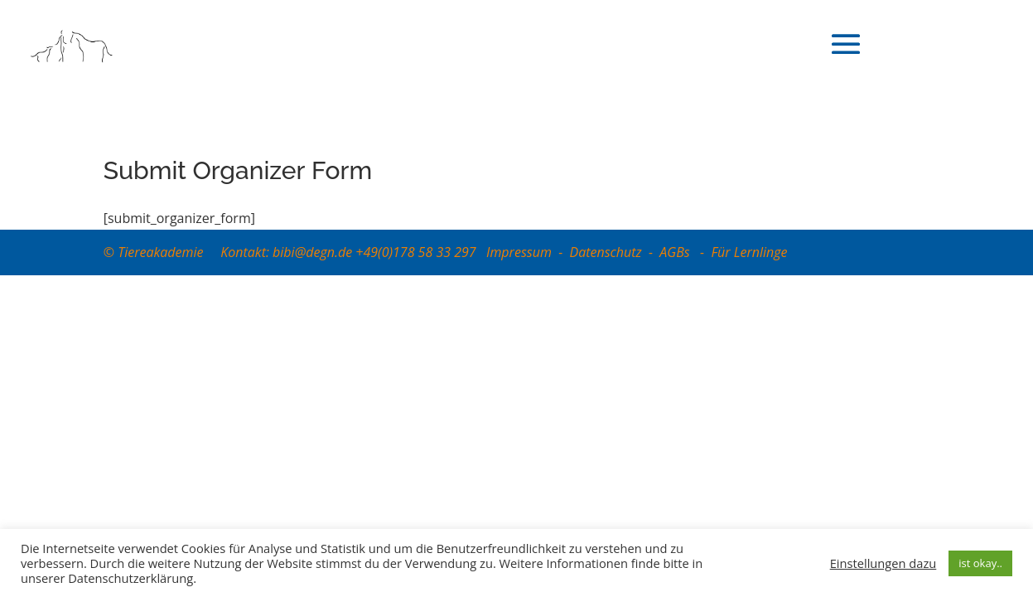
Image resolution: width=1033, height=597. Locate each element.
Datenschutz (606, 252)
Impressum (519, 252)
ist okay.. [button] (980, 563)
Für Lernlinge (749, 252)
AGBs (676, 252)
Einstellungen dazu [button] (883, 563)
